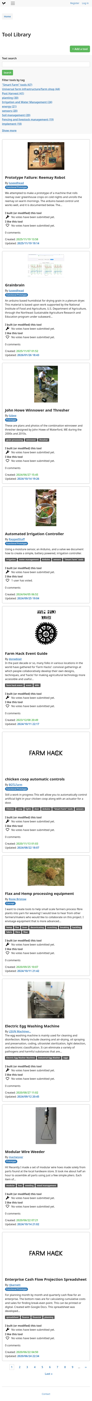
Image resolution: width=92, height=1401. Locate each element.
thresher (43, 439)
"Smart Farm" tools (73, 559)
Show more (9, 130)
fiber (25, 932)
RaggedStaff (17, 539)
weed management (46, 1185)
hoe (20, 1185)
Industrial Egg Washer (49, 1057)
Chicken (10, 809)
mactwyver (16, 1157)
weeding (29, 1185)
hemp (9, 927)
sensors (57, 559)
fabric (9, 932)
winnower (31, 439)
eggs (65, 1057)
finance (25, 1317)
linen (24, 927)
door (36, 809)
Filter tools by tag (13, 80)
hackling (76, 927)
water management (29, 559)
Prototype (11, 419)
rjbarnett (14, 1285)
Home (7, 16)
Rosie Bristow (17, 899)
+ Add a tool (80, 49)
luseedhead (16, 183)
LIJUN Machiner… (20, 1031)
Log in (85, 3)
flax (17, 927)
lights (28, 809)
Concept (10, 903)
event (29, 685)
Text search (9, 58)
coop (20, 809)
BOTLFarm (15, 784)
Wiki (37, 685)
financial (36, 1317)
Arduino (46, 559)
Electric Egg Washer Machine (20, 1057)
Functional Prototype (16, 187)
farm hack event (14, 685)
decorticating (37, 927)
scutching (52, 927)
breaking (64, 927)
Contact (46, 1393)
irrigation (11, 559)
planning (48, 1317)
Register (74, 3)
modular (10, 1185)
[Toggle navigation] (12, 3)
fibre (17, 932)
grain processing (14, 439)
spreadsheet (12, 1317)
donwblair (15, 659)
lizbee (12, 415)
